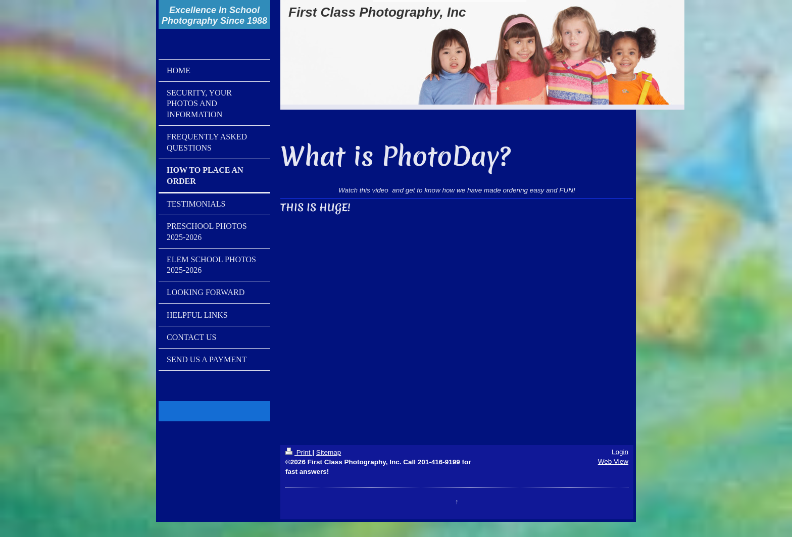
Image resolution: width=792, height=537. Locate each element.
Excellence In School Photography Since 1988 (214, 15)
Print (298, 452)
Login (620, 452)
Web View (613, 461)
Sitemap (328, 452)
